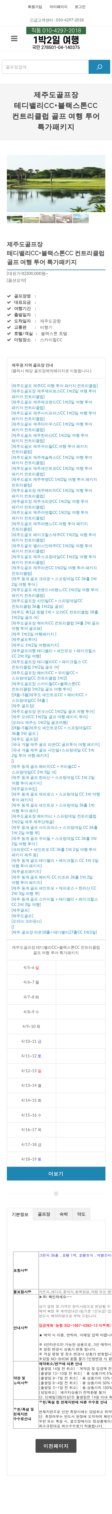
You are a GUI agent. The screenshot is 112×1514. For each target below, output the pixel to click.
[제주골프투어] (24, 639)
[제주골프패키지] (26, 871)
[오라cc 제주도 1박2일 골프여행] (40, 722)
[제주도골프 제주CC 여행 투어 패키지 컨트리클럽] (55, 385)
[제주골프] (21, 910)
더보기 (56, 1173)
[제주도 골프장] (25, 739)
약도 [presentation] (81, 1213)
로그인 (80, 6)
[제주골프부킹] (24, 788)
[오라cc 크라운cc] (27, 921)
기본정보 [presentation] (20, 1214)
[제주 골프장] (23, 705)
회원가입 (35, 6)
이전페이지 (56, 1446)
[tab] (20, 1214)
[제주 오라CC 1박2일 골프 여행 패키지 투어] (50, 716)
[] (13, 761)
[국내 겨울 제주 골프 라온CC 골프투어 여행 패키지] (56, 744)
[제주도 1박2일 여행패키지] (35, 645)
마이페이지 (58, 6)
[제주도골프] (22, 915)
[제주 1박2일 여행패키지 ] (34, 634)
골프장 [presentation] (44, 1213)
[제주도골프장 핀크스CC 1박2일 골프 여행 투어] (53, 711)
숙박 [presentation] (63, 1213)
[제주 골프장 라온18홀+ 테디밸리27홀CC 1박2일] (54, 932)
